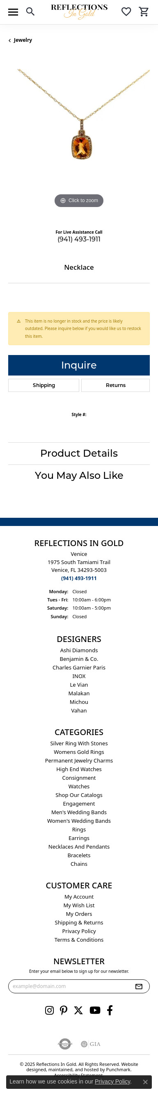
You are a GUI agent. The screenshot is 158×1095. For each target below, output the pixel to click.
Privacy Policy (112, 1081)
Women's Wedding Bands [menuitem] (79, 820)
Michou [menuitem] (79, 701)
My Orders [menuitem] (79, 913)
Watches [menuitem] (79, 786)
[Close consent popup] (145, 1081)
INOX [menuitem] (79, 675)
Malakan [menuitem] (78, 693)
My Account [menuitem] (79, 896)
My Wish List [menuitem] (79, 904)
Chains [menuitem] (79, 863)
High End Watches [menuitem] (79, 768)
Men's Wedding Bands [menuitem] (79, 811)
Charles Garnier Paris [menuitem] (79, 667)
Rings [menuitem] (79, 829)
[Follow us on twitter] (78, 1010)
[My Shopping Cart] (144, 13)
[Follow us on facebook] (110, 1010)
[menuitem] (65, 1044)
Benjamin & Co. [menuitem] (79, 658)
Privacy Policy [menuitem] (79, 930)
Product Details (79, 453)
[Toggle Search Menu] (30, 13)
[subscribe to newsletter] (138, 986)
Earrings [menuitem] (79, 837)
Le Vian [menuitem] (79, 684)
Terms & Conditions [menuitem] (79, 939)
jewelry (23, 39)
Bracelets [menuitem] (78, 854)
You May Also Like (79, 475)
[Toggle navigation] (13, 12)
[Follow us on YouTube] (95, 1010)
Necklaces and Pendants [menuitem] (79, 846)
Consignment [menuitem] (79, 777)
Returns (116, 385)
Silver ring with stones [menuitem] (79, 743)
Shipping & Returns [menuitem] (79, 922)
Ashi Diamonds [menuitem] (79, 649)
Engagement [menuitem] (79, 803)
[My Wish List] (126, 13)
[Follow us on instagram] (49, 1010)
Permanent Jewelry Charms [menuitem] (79, 760)
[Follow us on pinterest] (63, 1010)
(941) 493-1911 (79, 239)
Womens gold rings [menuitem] (79, 751)
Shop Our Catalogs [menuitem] (78, 794)
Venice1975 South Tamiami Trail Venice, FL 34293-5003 (79, 566)
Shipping (44, 385)
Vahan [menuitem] (79, 710)
